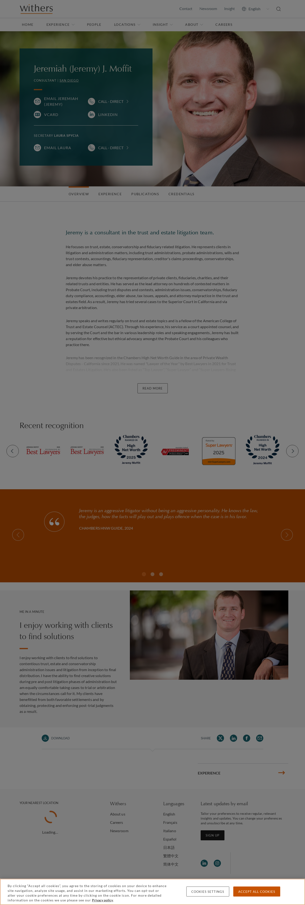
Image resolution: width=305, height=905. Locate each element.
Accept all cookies (256, 892)
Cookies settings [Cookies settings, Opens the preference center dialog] (207, 892)
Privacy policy (102, 900)
